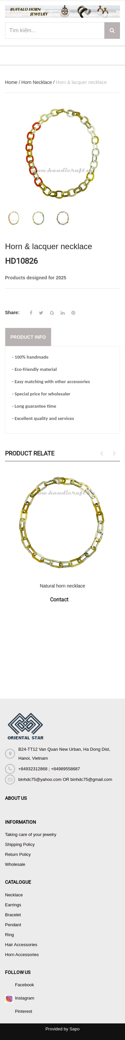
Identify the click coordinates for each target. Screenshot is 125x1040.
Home (11, 82)
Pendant (13, 924)
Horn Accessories (22, 954)
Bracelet (13, 914)
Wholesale (15, 864)
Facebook (24, 984)
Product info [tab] (28, 337)
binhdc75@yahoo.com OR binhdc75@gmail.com (65, 779)
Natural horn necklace (62, 586)
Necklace (14, 894)
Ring (9, 934)
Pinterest (23, 1011)
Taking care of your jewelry (30, 834)
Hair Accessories (21, 944)
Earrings (13, 904)
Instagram (24, 998)
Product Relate (29, 453)
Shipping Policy (20, 844)
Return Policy (18, 854)
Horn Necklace (36, 82)
